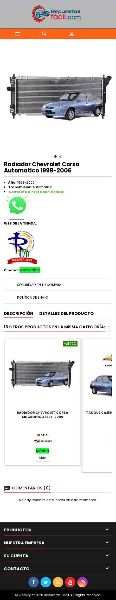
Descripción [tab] (18, 313)
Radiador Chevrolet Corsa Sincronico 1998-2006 (42, 414)
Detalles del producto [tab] (66, 313)
